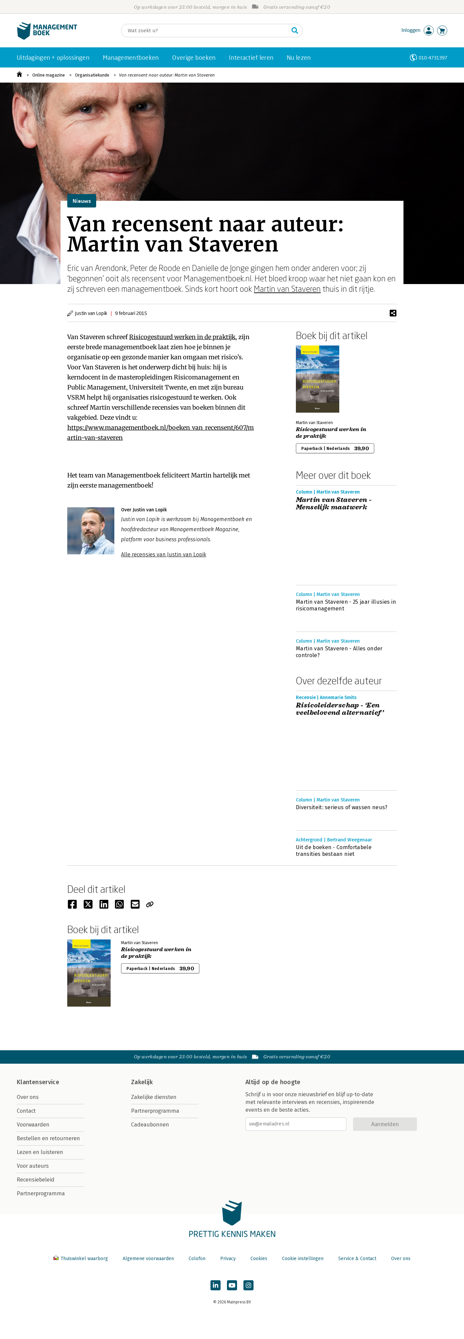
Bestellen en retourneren (48, 1138)
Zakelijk (142, 1082)
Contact (26, 1111)
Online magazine (48, 75)
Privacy (228, 1258)
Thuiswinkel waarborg (81, 1258)
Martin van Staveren (287, 288)
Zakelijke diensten (154, 1097)
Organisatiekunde (92, 75)
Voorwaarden (33, 1124)
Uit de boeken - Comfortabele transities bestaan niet (334, 850)
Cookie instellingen (302, 1258)
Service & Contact (357, 1258)
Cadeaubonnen (150, 1124)
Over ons (28, 1097)
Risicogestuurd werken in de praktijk (182, 337)
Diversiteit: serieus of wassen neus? (342, 807)
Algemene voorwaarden (148, 1258)
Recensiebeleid (35, 1179)
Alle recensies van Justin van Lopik (163, 554)
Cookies (258, 1258)
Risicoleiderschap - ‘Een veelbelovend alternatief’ (340, 709)
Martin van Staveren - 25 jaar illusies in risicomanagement (346, 605)
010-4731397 (433, 57)
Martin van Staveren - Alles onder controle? (339, 651)
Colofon (197, 1258)
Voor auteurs (33, 1166)
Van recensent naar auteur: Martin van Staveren (167, 75)
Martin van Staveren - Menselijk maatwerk (334, 503)
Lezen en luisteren (40, 1152)
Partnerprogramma (41, 1193)
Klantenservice (38, 1082)
